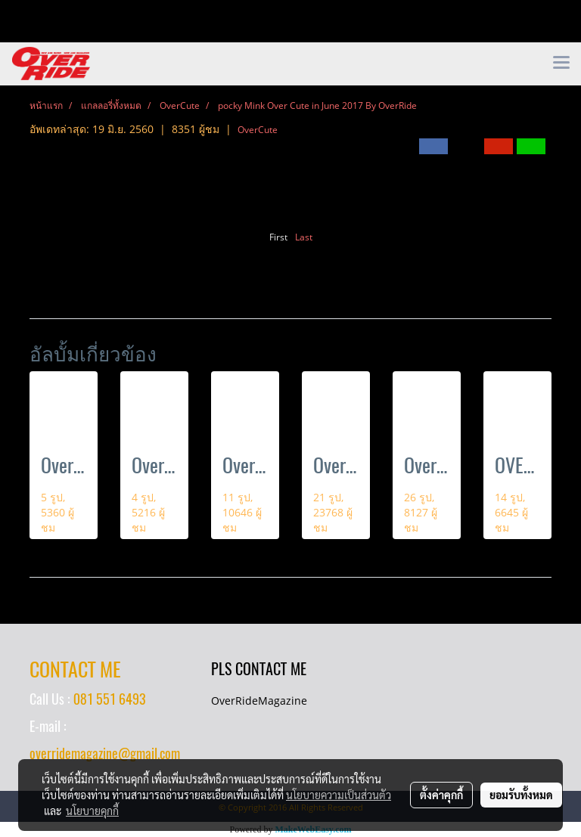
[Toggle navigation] (561, 63)
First (278, 237)
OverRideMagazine (259, 700)
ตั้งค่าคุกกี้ (441, 794)
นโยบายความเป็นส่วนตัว (338, 794)
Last (303, 237)
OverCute (258, 129)
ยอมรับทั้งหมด (521, 794)
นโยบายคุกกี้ (92, 810)
